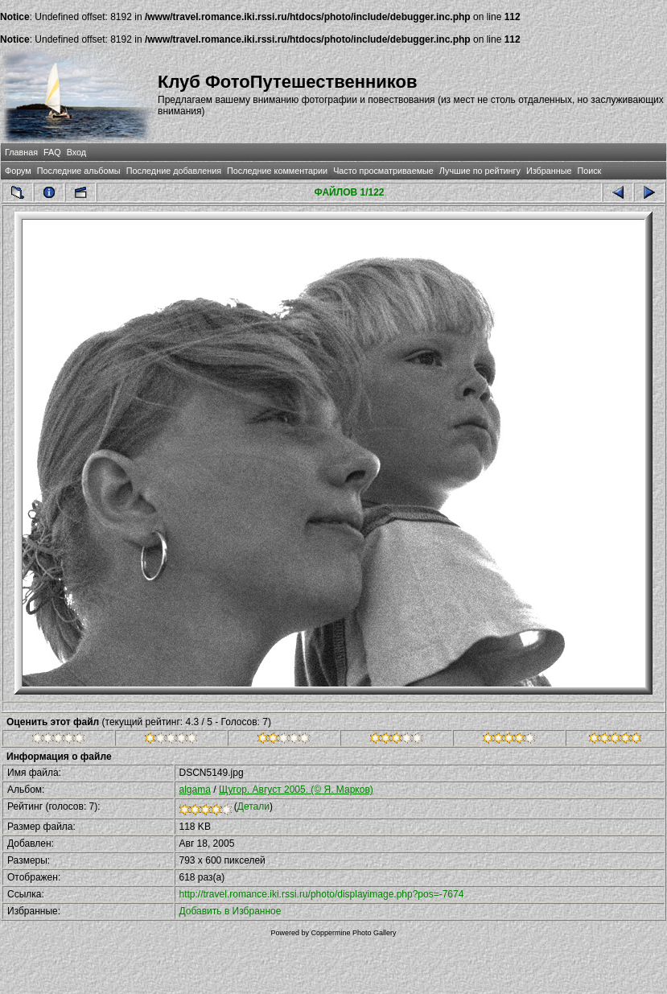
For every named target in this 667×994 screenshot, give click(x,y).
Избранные (548, 170)
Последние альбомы (79, 170)
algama (195, 789)
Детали (253, 806)
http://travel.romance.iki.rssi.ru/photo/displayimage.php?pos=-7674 (321, 894)
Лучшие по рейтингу (480, 170)
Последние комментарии (277, 170)
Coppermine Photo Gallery (353, 933)
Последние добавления (173, 170)
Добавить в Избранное (230, 911)
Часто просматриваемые (383, 170)
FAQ (52, 152)
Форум (18, 170)
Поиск (589, 170)
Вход (76, 152)
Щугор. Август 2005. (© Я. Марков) (296, 789)
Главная (21, 152)
